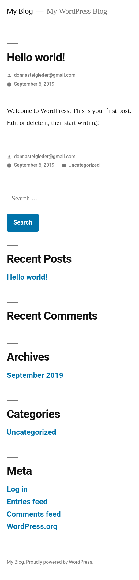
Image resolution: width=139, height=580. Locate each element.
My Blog (20, 11)
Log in (17, 489)
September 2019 (35, 375)
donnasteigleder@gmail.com (45, 75)
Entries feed (27, 501)
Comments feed (34, 514)
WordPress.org (32, 526)
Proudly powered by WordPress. (59, 562)
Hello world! (27, 277)
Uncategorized (84, 165)
